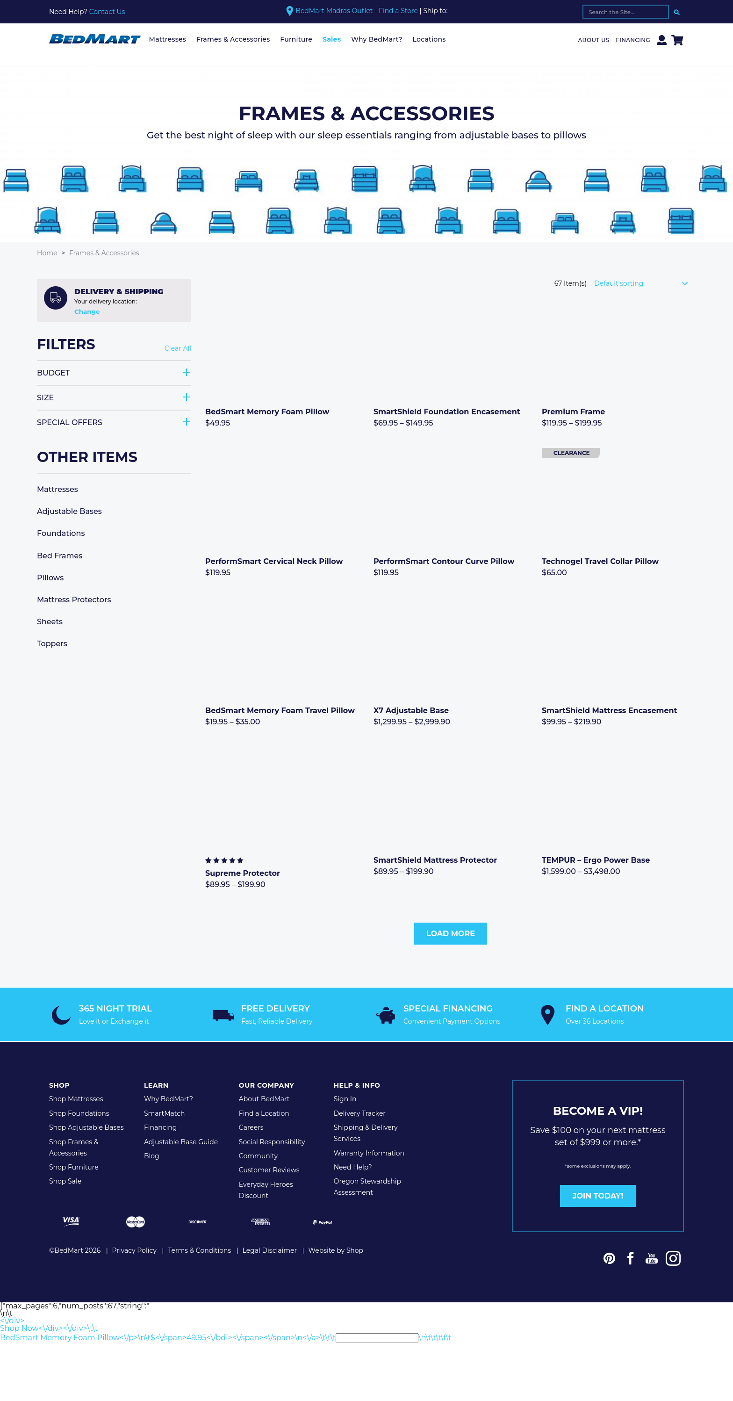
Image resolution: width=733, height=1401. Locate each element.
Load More (450, 933)
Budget (53, 372)
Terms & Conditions (199, 1248)
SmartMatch (164, 1112)
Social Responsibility (272, 1140)
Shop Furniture (74, 1166)
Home (47, 253)
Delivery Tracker (360, 1112)
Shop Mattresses (76, 1097)
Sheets (50, 621)
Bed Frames (59, 555)
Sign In (345, 1097)
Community (258, 1154)
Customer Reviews (269, 1168)
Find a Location (264, 1112)
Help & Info (357, 1084)
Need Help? (353, 1166)
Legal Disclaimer (270, 1248)
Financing (633, 39)
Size (45, 397)
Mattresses (168, 39)
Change (87, 311)
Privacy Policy (134, 1248)
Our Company (266, 1084)
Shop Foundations (79, 1112)
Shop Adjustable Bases (86, 1126)
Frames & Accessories (233, 39)
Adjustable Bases (69, 510)
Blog (151, 1154)
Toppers (52, 643)
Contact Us (107, 11)
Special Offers (69, 422)
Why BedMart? (376, 39)
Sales (332, 39)
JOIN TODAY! (598, 1194)
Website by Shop (335, 1248)
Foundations (61, 533)
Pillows (50, 577)
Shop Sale (65, 1180)
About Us (594, 39)
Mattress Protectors (74, 599)
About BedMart (264, 1097)
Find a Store (398, 11)
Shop (59, 1084)
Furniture (296, 39)
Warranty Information (369, 1151)
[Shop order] (645, 283)
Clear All (178, 349)
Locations (429, 39)
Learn (156, 1084)
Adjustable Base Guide (181, 1140)
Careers (251, 1126)
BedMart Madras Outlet (334, 11)
